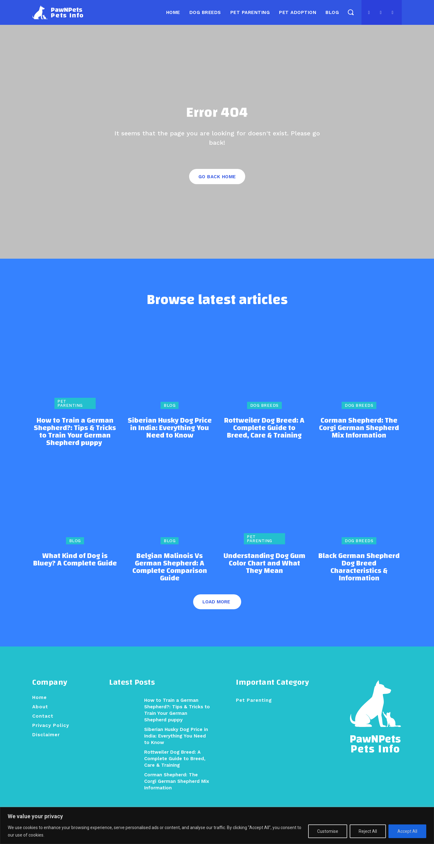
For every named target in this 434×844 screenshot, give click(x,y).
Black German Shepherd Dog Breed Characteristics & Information (359, 576)
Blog (169, 414)
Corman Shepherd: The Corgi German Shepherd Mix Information (359, 437)
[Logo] (58, 12)
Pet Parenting (70, 412)
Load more (216, 611)
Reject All (368, 831)
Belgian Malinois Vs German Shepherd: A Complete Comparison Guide (169, 576)
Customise (327, 831)
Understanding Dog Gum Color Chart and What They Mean (264, 572)
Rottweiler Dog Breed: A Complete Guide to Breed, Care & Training (264, 437)
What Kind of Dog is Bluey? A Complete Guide (75, 568)
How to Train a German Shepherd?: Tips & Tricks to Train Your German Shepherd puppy (75, 441)
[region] (217, 825)
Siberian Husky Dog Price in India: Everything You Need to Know (170, 437)
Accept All (407, 831)
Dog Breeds (264, 414)
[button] (350, 12)
